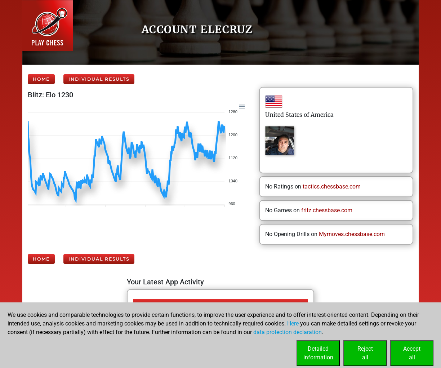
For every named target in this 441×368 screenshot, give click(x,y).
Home (41, 79)
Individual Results (98, 79)
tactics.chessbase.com (332, 186)
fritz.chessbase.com (326, 210)
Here (293, 323)
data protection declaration (287, 332)
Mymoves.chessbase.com (352, 234)
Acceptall (411, 353)
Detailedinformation (318, 353)
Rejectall (365, 353)
